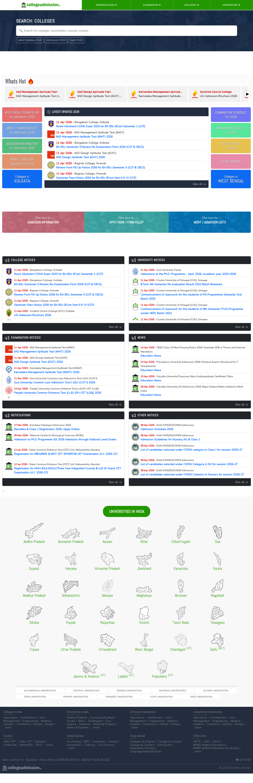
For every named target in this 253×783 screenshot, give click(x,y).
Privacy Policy (47, 769)
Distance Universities (124, 698)
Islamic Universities (154, 698)
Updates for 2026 (22, 161)
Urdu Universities (85, 705)
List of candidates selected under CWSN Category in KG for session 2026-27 (193, 470)
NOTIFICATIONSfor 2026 (231, 146)
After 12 (25, 751)
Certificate (9, 754)
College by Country (142, 754)
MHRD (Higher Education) (209, 754)
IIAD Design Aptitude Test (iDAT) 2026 (89, 155)
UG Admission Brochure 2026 (44, 321)
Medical (46, 730)
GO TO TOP (243, 769)
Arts (42, 727)
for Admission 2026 (22, 114)
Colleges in (22, 179)
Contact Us (17, 769)
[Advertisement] (126, 63)
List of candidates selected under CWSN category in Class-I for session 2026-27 (191, 458)
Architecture (28, 727)
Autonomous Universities (32, 698)
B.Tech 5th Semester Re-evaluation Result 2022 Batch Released (185, 290)
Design (49, 733)
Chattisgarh (95, 730)
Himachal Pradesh (104, 733)
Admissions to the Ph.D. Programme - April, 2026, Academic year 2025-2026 (192, 280)
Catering (89, 754)
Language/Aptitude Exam (145, 761)
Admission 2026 (106, 5)
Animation (99, 751)
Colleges (191, 5)
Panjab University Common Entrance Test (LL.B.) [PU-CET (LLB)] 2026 (61, 399)
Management (11, 730)
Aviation (8, 733)
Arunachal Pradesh (102, 727)
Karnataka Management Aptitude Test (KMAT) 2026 (50, 378)
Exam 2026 (76, 40)
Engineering (30, 730)
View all (199, 184)
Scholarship (164, 754)
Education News (193, 360)
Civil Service (105, 754)
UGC (207, 751)
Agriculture (10, 727)
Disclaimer (32, 769)
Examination (152, 5)
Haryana (84, 733)
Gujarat (71, 733)
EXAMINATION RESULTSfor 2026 (230, 130)
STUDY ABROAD (231, 161)
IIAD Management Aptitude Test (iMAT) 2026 (93, 135)
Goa (108, 730)
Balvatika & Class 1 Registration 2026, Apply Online (50, 435)
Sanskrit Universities (30, 705)
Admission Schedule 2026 (167, 435)
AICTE (197, 751)
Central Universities (65, 698)
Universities (231, 5)
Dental (37, 733)
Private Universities (208, 698)
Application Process (142, 757)
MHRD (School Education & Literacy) (216, 757)
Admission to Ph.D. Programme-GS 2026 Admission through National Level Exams (65, 447)
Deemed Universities (94, 698)
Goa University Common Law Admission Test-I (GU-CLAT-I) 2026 (58, 388)
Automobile (74, 754)
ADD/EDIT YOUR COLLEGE (95, 769)
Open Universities (180, 698)
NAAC (217, 751)
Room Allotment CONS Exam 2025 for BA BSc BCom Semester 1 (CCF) (100, 124)
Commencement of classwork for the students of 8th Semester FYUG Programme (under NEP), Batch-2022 (192, 317)
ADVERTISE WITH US (68, 769)
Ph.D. (39, 754)
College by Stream (169, 751)
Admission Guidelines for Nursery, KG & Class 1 (174, 445)
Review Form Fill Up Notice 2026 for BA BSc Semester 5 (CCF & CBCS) (100, 165)
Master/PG (26, 754)
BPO (87, 751)
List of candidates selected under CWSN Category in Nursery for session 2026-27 (192, 482)
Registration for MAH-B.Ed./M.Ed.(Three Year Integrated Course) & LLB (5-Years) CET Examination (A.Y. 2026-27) (67, 477)
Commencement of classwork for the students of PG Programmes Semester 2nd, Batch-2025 (191, 303)
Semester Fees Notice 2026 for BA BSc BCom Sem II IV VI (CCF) (96, 176)
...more (7, 737)
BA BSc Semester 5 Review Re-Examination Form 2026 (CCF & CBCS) (100, 145)
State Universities (59, 705)
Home (5, 769)
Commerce (23, 733)
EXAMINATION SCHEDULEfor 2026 (230, 114)
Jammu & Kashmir (77, 737)
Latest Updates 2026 (30, 40)
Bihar (81, 730)
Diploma (40, 751)
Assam (71, 730)
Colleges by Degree (142, 751)
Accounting (74, 751)
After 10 (9, 751)
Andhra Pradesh (77, 727)
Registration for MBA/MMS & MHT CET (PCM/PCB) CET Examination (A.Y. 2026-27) (65, 462)
